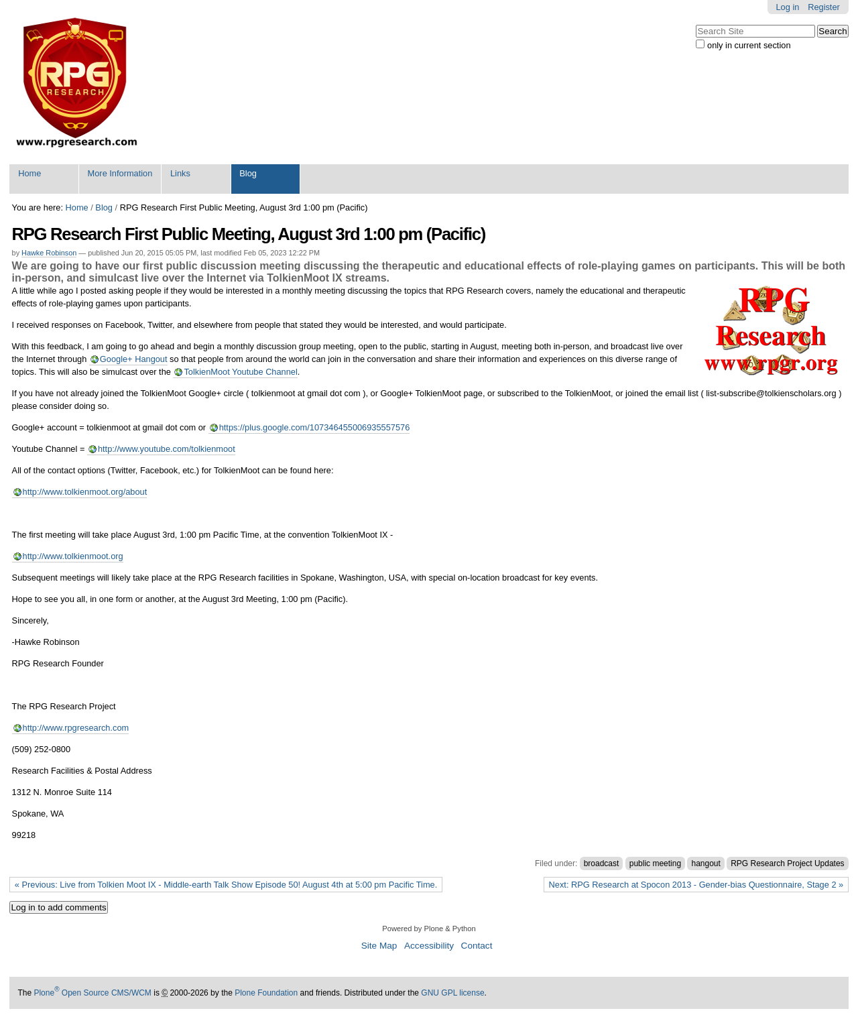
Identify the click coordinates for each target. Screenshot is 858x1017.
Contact (477, 946)
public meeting (655, 863)
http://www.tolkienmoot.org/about (85, 492)
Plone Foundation (266, 993)
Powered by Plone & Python (428, 928)
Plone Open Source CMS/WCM (92, 993)
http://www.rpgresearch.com (76, 728)
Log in (788, 7)
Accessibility (429, 946)
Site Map (379, 946)
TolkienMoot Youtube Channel (240, 372)
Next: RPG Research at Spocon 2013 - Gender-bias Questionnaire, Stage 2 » (696, 885)
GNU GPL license (452, 993)
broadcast (601, 863)
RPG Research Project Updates (787, 863)
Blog (248, 173)
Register (824, 7)
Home (29, 173)
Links (180, 173)
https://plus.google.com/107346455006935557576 (314, 427)
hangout (705, 863)
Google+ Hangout (134, 359)
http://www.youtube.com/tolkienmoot (166, 449)
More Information (120, 173)
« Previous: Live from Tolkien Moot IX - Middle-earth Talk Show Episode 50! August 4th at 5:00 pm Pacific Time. (226, 885)
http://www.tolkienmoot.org (73, 556)
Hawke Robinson (48, 253)
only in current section (748, 45)
